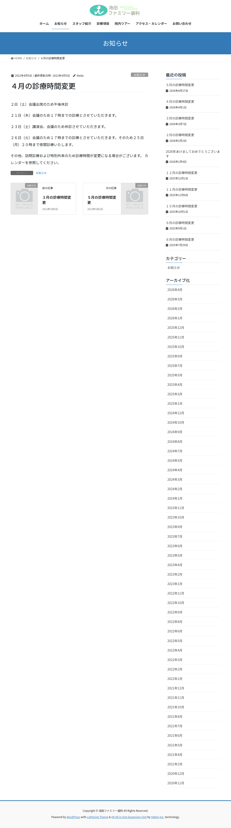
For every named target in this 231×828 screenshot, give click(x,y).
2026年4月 (174, 289)
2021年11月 (175, 697)
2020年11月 (175, 783)
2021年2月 (174, 764)
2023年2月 (174, 574)
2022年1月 (174, 678)
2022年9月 (174, 612)
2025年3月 (174, 394)
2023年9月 (174, 526)
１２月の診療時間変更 (181, 172)
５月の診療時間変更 (101, 199)
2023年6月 (174, 546)
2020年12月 (175, 773)
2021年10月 (175, 707)
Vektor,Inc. (157, 817)
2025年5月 (174, 375)
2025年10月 (175, 346)
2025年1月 (174, 403)
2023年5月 (174, 555)
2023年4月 (174, 565)
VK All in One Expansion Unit (129, 817)
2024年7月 (174, 451)
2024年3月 (174, 479)
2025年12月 (175, 327)
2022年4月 (174, 650)
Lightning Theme (97, 817)
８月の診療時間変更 (180, 239)
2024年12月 (175, 413)
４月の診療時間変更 (180, 101)
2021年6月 (174, 735)
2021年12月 (175, 688)
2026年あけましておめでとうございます (193, 153)
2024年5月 (174, 460)
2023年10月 (175, 517)
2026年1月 (174, 318)
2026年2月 (174, 308)
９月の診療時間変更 (180, 222)
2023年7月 (174, 536)
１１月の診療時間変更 (181, 189)
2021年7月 (174, 726)
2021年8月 (174, 716)
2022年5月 (174, 640)
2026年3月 (174, 299)
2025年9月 (174, 356)
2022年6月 (174, 631)
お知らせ (139, 75)
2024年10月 (175, 422)
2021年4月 (174, 754)
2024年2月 (174, 489)
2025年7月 (174, 365)
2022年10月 (175, 602)
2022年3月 (174, 659)
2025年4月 (174, 384)
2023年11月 (175, 507)
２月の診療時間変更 (180, 135)
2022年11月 (175, 593)
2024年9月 (174, 432)
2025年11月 (175, 337)
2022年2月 (174, 669)
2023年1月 (174, 583)
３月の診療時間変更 (56, 199)
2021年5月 (174, 745)
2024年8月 (174, 441)
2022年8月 (174, 621)
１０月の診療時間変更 (181, 206)
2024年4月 (174, 470)
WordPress (73, 817)
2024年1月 (174, 498)
